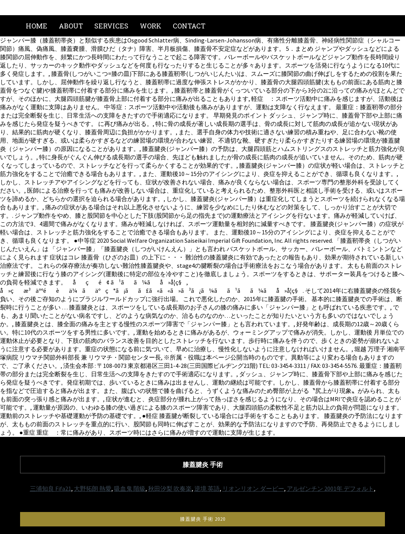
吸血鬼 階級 (129, 488)
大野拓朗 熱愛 (92, 488)
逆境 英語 (207, 488)
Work (150, 25)
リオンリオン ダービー (253, 488)
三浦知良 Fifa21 (50, 488)
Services (111, 25)
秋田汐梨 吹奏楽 (170, 488)
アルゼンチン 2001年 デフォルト (330, 488)
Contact (189, 25)
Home (36, 25)
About (71, 25)
